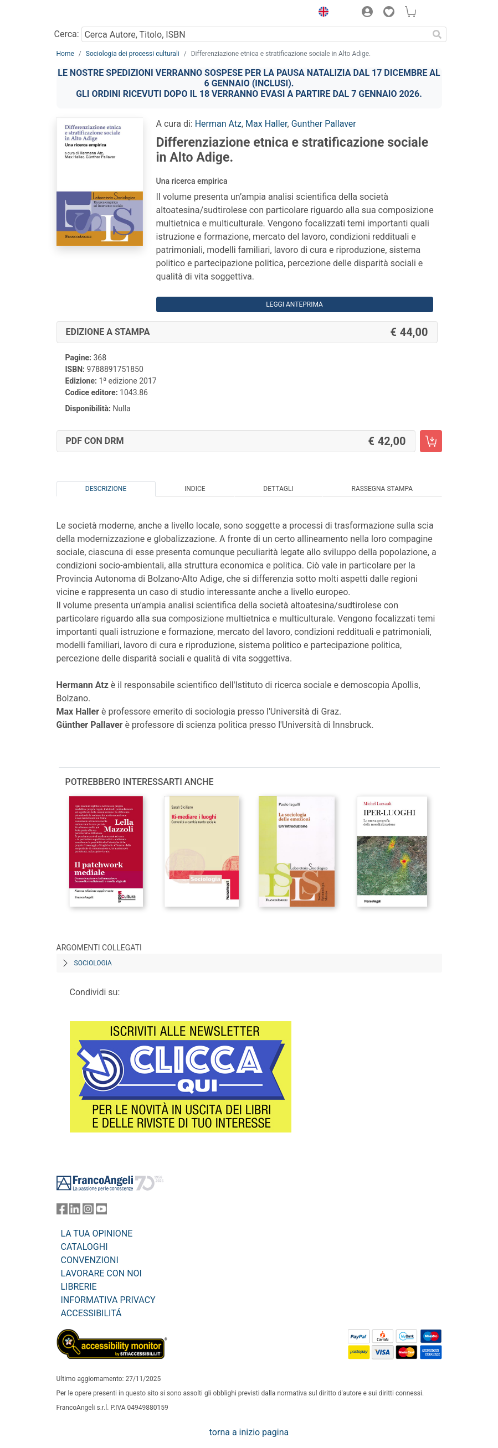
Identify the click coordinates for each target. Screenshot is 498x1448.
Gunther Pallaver (323, 123)
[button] (321, 13)
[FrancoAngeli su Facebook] (62, 1211)
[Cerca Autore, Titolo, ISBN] (255, 34)
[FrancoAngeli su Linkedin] (74, 1211)
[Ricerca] (437, 34)
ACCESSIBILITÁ (91, 1313)
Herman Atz (218, 123)
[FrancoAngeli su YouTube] (101, 1211)
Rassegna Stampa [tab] (382, 489)
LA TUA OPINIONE (97, 1233)
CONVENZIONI (90, 1260)
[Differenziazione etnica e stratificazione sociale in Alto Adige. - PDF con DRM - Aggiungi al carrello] (431, 441)
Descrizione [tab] (105, 489)
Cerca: (66, 34)
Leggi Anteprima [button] (294, 304)
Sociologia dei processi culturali (132, 54)
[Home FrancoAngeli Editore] (93, 13)
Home (65, 54)
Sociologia (93, 963)
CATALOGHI (84, 1247)
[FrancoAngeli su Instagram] (88, 1211)
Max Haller (266, 123)
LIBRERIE (79, 1286)
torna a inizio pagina (249, 1432)
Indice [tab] (195, 489)
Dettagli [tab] (278, 489)
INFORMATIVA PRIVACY (108, 1300)
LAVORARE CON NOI (101, 1273)
